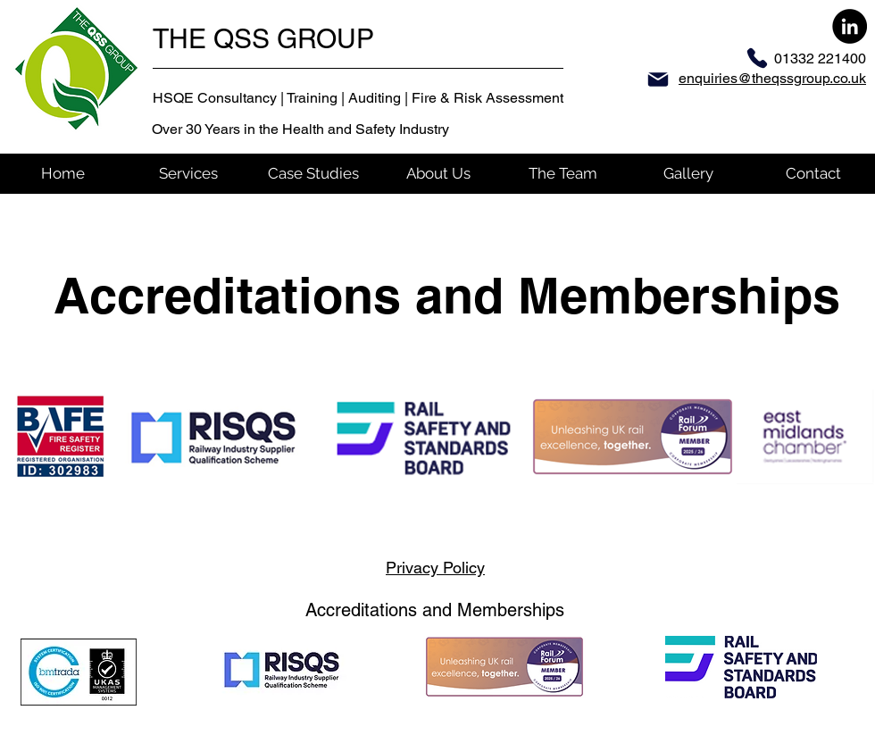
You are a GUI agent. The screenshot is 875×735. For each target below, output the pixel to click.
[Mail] (658, 79)
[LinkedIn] (849, 26)
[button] (187, 174)
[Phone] (757, 58)
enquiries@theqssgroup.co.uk (772, 78)
